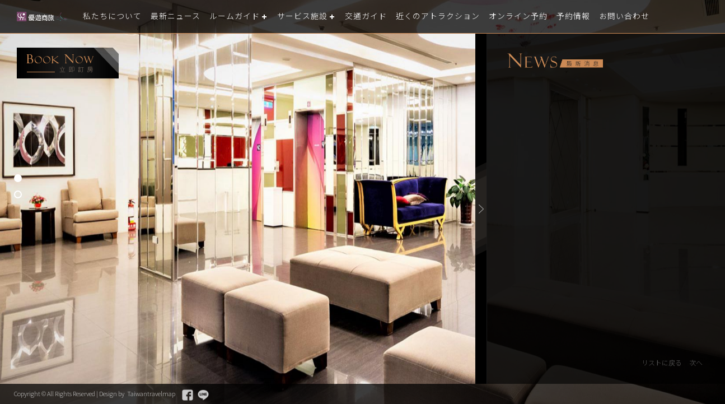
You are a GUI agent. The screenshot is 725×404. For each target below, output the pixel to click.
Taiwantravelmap (170, 393)
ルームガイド (243, 16)
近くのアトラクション (457, 16)
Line (225, 395)
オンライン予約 (542, 16)
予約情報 (601, 16)
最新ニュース (181, 16)
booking (68, 63)
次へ (695, 362)
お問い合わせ (654, 16)
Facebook (209, 395)
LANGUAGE (709, 16)
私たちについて (114, 16)
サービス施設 (315, 16)
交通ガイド (381, 16)
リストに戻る (659, 362)
